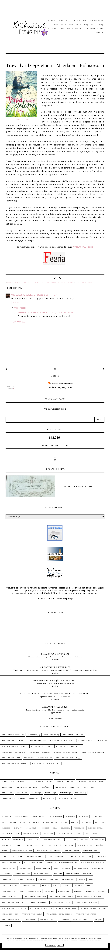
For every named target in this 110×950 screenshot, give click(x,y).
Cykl (22, 822)
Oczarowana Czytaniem (55, 654)
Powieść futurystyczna (12, 798)
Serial (21, 891)
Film (55, 828)
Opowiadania (97, 868)
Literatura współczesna (80, 856)
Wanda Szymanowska (11, 897)
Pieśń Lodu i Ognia (42, 874)
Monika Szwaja (8, 868)
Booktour (83, 816)
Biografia (49, 793)
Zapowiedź (64, 920)
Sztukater (32, 735)
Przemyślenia (68, 879)
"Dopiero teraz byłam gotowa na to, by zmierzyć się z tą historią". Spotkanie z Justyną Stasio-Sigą (55, 670)
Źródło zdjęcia (22, 119)
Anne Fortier (39, 816)
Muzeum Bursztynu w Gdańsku (80, 487)
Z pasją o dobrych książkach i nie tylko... (55, 680)
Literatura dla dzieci (22, 851)
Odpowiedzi (20, 307)
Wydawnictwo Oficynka (61, 740)
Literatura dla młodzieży (89, 781)
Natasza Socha (25, 868)
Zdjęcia (98, 920)
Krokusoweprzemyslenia (55, 409)
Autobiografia (55, 816)
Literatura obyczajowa (24, 282)
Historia (59, 787)
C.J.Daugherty (98, 816)
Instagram (18, 839)
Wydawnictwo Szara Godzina (91, 740)
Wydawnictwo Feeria (84, 282)
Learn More (51, 945)
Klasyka (35, 793)
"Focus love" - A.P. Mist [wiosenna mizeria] (55, 683)
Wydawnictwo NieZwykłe (67, 746)
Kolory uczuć (55, 845)
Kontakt (98, 32)
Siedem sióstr (34, 891)
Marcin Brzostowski (33, 862)
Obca (56, 868)
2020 (78, 24)
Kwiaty (5, 851)
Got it (60, 945)
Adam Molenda (22, 816)
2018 (93, 24)
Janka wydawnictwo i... (64, 752)
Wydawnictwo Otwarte (12, 752)
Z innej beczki (30, 920)
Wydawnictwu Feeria (83, 247)
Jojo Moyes (7, 845)
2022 (63, 24)
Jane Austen (32, 839)
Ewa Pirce (99, 822)
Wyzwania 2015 (75, 28)
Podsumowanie (72, 874)
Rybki (55, 885)
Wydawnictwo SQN (10, 758)
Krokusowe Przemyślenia (32, 312)
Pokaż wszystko (55, 718)
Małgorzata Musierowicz (92, 862)
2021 (71, 24)
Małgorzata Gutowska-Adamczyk (62, 862)
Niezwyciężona (43, 868)
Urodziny (102, 891)
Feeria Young (50, 735)
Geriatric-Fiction (66, 798)
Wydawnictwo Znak (72, 735)
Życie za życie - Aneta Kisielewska (55, 696)
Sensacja (21, 793)
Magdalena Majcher (11, 862)
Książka (10, 282)
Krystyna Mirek (85, 845)
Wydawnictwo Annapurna (13, 746)
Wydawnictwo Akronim (91, 752)
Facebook (6, 828)
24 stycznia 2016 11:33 (45, 295)
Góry (79, 834)
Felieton (33, 798)
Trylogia (90, 891)
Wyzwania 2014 (94, 28)
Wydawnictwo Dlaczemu (67, 758)
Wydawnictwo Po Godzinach (45, 763)
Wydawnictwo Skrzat (38, 752)
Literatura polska (58, 282)
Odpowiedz (17, 302)
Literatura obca (63, 781)
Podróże (44, 787)
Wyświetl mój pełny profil (60, 387)
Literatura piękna (42, 282)
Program (54, 879)
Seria (88, 885)
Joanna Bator (98, 839)
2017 (101, 24)
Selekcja (66, 885)
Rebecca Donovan (10, 885)
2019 (86, 24)
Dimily (64, 822)
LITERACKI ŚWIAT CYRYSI (55, 707)
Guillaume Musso (65, 834)
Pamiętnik (64, 793)
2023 (56, 24)
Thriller (6, 793)
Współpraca (96, 21)
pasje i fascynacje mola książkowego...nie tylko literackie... (55, 694)
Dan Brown (34, 822)
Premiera (71, 282)
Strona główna (54, 21)
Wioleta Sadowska (22, 295)
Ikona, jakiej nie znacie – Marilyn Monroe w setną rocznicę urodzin (55, 710)
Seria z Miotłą (8, 891)
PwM (91, 879)
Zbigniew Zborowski (82, 920)
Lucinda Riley (101, 856)
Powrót (30, 879)
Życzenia (6, 925)
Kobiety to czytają (36, 845)
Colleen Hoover (9, 822)
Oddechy (66, 868)
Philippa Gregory (22, 874)
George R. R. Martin (10, 834)
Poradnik (79, 793)
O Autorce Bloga (76, 21)
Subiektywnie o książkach (55, 667)
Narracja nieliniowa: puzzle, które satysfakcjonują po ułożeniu (55, 657)
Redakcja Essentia (36, 740)
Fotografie (79, 828)
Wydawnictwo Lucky (40, 746)
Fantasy (87, 787)
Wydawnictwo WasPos (11, 740)
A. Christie (6, 816)
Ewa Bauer (86, 822)
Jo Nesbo (84, 839)
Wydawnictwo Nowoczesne (14, 763)
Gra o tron (48, 834)
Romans (73, 787)
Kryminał (6, 787)
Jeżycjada (71, 839)
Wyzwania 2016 (55, 28)
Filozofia (47, 798)
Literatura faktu (71, 851)
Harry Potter (91, 834)
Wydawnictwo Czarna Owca (37, 758)
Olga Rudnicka (81, 868)
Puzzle (82, 879)
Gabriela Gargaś (95, 828)
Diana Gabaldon (50, 822)
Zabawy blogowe (47, 920)
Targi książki (64, 891)
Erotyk (74, 822)
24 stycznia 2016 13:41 (62, 312)
